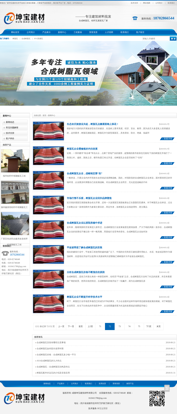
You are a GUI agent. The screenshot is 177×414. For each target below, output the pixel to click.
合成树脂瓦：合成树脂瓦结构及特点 (53, 367)
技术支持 (134, 3)
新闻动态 (10, 122)
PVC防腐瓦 (38, 39)
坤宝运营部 (102, 408)
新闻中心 (62, 32)
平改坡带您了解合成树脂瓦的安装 (84, 247)
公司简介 (159, 3)
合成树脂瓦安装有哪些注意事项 (51, 342)
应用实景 (102, 384)
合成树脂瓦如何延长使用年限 (50, 348)
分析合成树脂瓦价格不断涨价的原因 (86, 272)
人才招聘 (109, 32)
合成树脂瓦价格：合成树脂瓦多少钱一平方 (56, 355)
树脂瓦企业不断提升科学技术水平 (84, 297)
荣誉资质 (93, 32)
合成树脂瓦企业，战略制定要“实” (84, 173)
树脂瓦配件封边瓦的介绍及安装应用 (53, 373)
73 (119, 326)
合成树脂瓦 (26, 39)
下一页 (71, 326)
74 (129, 326)
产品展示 (46, 32)
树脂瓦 (15, 39)
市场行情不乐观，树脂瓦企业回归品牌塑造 (89, 198)
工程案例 (78, 32)
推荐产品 (129, 384)
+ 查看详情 (167, 139)
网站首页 (15, 32)
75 (139, 326)
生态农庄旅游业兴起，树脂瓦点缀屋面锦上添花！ (93, 124)
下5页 (148, 326)
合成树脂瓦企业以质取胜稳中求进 (84, 223)
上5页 (90, 326)
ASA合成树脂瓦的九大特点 (49, 361)
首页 (44, 115)
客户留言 (140, 32)
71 (100, 326)
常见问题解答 (12, 128)
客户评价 (10, 138)
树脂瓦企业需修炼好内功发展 (82, 149)
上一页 (61, 326)
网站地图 (146, 3)
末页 (158, 326)
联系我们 (171, 3)
